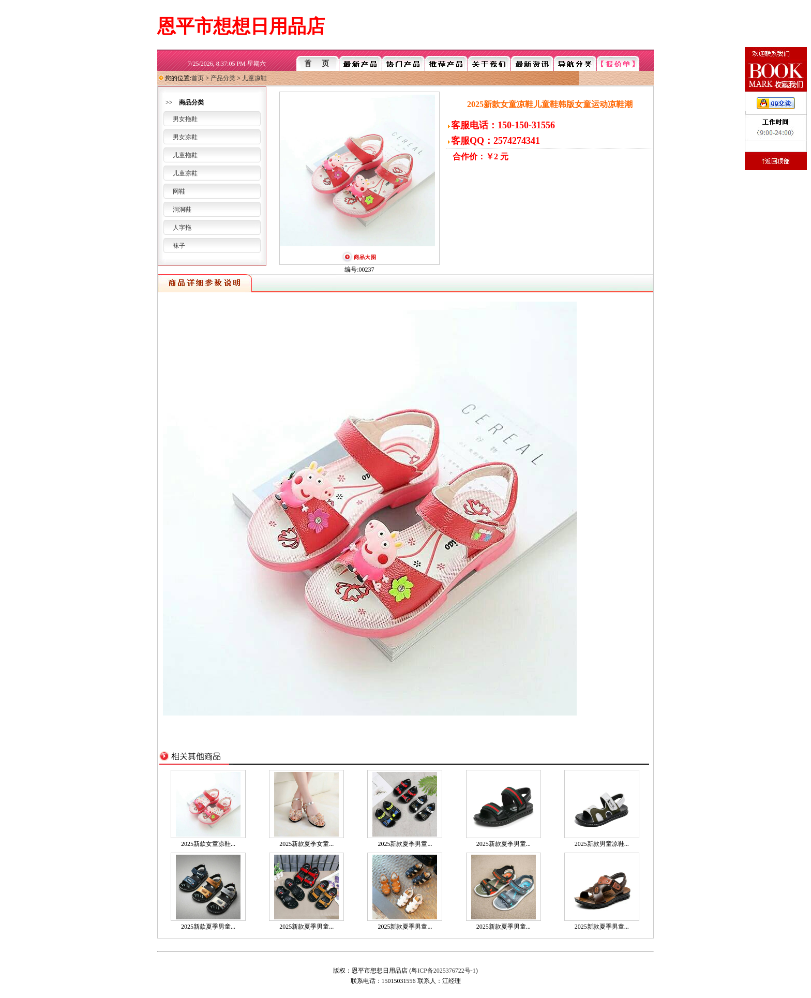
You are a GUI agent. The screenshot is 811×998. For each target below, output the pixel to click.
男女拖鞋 (185, 119)
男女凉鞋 (185, 137)
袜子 (179, 245)
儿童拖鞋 (185, 155)
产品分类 (223, 78)
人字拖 (182, 227)
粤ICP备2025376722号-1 (443, 970)
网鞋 (179, 191)
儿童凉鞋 (254, 78)
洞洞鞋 (182, 209)
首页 (197, 78)
